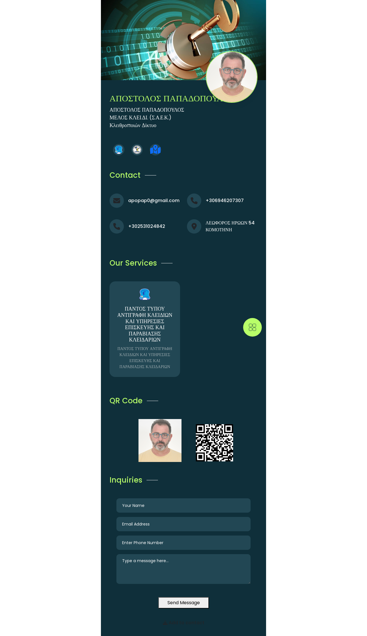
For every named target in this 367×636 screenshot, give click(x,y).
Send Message (183, 602)
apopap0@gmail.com (153, 200)
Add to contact (183, 622)
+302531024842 (146, 226)
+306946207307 (225, 200)
